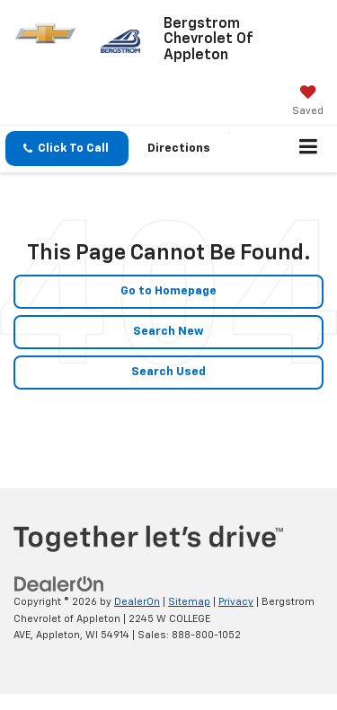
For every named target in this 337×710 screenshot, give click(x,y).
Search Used (168, 372)
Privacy (235, 602)
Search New (168, 331)
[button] (67, 148)
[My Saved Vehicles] (308, 102)
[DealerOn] (59, 585)
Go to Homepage (168, 291)
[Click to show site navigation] (308, 149)
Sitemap (189, 602)
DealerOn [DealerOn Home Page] (137, 602)
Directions (178, 148)
